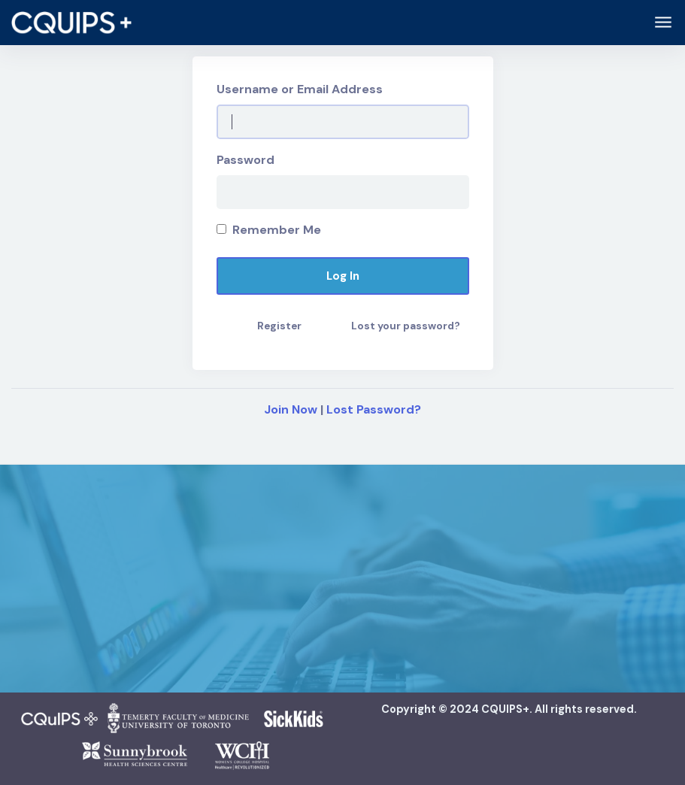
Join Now (290, 409)
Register (279, 326)
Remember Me (269, 230)
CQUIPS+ (505, 709)
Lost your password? (405, 326)
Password (245, 160)
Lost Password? (373, 409)
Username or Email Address (300, 89)
